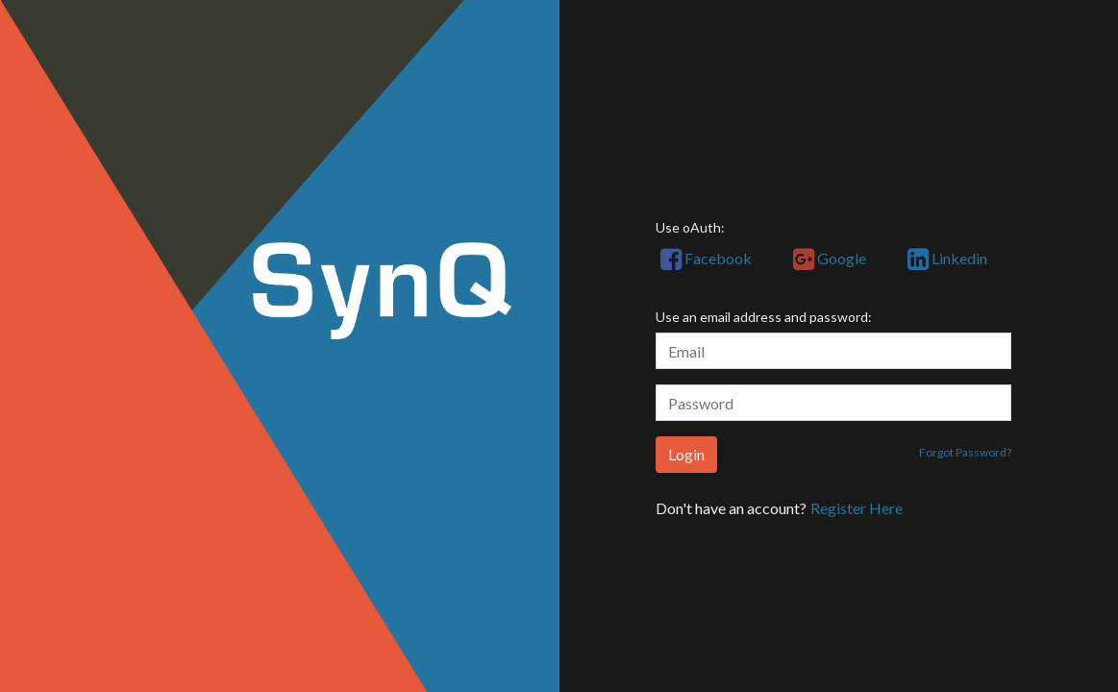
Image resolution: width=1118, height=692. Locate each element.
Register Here (856, 508)
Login (686, 454)
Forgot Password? (965, 452)
